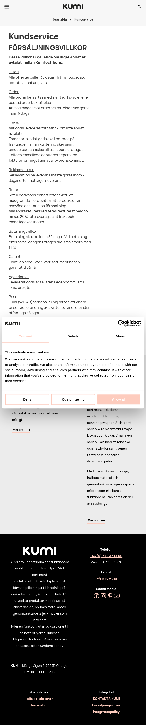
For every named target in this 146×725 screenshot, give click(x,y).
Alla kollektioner (40, 699)
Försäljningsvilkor (106, 705)
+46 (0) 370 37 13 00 (106, 556)
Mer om (18, 430)
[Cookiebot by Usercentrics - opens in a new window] (121, 323)
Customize (73, 399)
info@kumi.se (106, 579)
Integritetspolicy (106, 712)
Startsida (60, 19)
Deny (27, 399)
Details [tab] (73, 336)
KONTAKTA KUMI (106, 699)
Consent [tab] (25, 336)
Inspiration (39, 705)
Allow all (119, 399)
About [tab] (120, 336)
